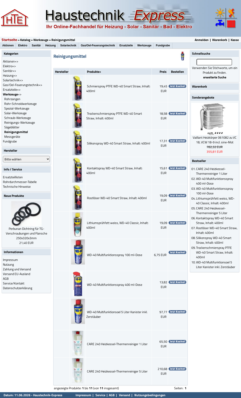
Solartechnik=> (13, 80)
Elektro (22, 45)
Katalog (25, 39)
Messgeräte (12, 136)
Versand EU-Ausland (16, 273)
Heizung (50, 45)
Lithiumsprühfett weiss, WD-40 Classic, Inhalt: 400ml (215, 200)
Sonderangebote (203, 97)
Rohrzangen (12, 99)
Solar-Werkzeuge (15, 113)
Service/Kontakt (13, 283)
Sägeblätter (11, 127)
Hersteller (61, 71)
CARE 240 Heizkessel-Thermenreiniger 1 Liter (117, 344)
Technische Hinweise (17, 186)
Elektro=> (9, 66)
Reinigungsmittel (63, 39)
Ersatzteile (126, 45)
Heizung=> (10, 75)
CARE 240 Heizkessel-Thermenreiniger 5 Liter (117, 371)
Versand (124, 395)
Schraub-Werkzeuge (17, 117)
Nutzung (8, 264)
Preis (163, 71)
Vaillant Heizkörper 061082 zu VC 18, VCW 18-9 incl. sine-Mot (215, 139)
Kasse (235, 39)
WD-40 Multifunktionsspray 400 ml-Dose (114, 284)
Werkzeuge (40, 39)
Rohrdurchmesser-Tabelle (20, 181)
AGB (6, 278)
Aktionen (8, 45)
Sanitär (36, 45)
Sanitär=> (9, 70)
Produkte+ (94, 71)
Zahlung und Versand (17, 269)
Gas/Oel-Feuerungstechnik (98, 45)
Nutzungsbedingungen (149, 395)
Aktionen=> (10, 61)
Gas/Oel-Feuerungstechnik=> (22, 84)
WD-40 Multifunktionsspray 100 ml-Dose (114, 254)
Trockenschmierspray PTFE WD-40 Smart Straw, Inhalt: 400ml (214, 252)
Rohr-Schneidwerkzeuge (20, 103)
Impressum (10, 259)
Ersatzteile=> (12, 89)
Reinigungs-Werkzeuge (19, 122)
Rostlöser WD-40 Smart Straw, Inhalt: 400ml (117, 198)
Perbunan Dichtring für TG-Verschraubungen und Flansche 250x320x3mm (26, 233)
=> (12, 94)
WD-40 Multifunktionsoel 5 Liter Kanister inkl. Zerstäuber (215, 264)
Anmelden (202, 39)
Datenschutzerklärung (17, 288)
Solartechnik (68, 45)
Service (100, 395)
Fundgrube (163, 45)
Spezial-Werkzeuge (16, 108)
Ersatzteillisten (13, 177)
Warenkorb (219, 39)
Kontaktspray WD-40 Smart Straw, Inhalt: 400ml (214, 220)
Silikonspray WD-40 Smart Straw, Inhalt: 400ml (118, 143)
